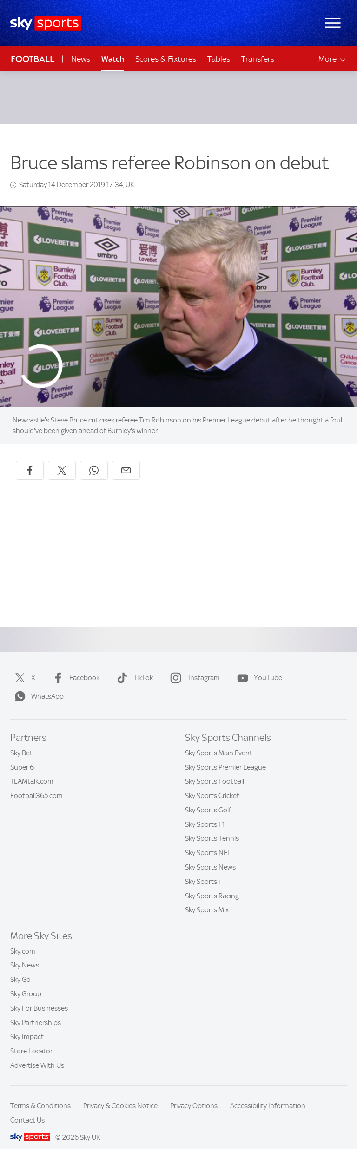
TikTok (133, 667)
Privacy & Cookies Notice (120, 1095)
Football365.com (36, 784)
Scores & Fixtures (165, 59)
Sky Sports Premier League (225, 756)
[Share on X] (62, 459)
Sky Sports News (210, 856)
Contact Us (27, 1109)
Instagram (193, 667)
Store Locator (31, 1040)
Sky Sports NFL (208, 841)
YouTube (257, 667)
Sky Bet (21, 742)
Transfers (257, 59)
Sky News (24, 954)
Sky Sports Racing (212, 885)
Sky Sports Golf (208, 799)
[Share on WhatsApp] (94, 459)
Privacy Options (194, 1095)
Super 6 (22, 756)
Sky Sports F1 (205, 813)
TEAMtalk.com (31, 770)
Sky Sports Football (214, 770)
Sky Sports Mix (207, 899)
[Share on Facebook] (30, 459)
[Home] (45, 23)
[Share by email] (126, 459)
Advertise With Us (37, 1054)
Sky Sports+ (203, 870)
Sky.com (22, 940)
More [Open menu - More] (332, 59)
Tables (218, 59)
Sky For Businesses (39, 997)
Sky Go (20, 968)
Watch (112, 59)
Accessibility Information (267, 1095)
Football (32, 59)
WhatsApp (37, 685)
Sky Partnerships (35, 1011)
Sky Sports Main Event (218, 742)
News (80, 59)
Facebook (74, 667)
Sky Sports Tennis (212, 827)
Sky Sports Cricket (212, 784)
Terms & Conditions (40, 1095)
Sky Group (25, 983)
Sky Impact (27, 1025)
